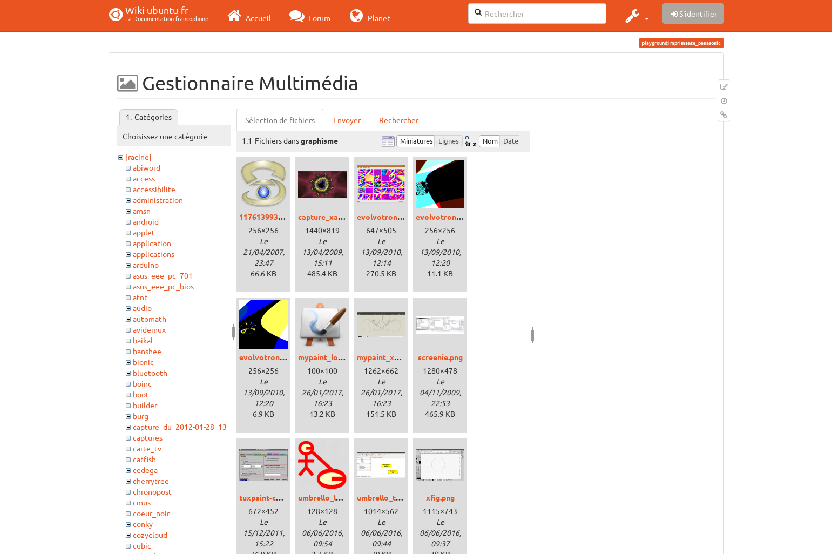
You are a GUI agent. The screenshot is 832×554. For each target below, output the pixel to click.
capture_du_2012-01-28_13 (180, 426)
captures (148, 437)
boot (141, 394)
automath (149, 318)
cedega (145, 470)
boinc (142, 383)
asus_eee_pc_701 (163, 275)
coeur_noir (151, 513)
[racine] (138, 156)
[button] (635, 15)
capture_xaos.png (329, 216)
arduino (146, 264)
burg (140, 416)
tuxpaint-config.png (274, 497)
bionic (143, 362)
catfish (144, 459)
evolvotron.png (384, 216)
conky (143, 524)
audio (142, 308)
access (144, 178)
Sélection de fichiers (280, 120)
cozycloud (150, 534)
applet (144, 232)
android (146, 221)
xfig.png (440, 497)
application (152, 243)
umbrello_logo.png (331, 497)
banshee (147, 351)
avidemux (149, 329)
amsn (142, 210)
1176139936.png (268, 216)
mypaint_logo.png (330, 357)
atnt (140, 297)
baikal (143, 340)
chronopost (152, 491)
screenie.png (440, 357)
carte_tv (147, 448)
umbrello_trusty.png (393, 497)
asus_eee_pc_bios (163, 286)
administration (158, 200)
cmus (142, 502)
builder (145, 405)
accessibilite (154, 189)
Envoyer (347, 120)
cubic (142, 545)
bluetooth (150, 372)
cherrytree (151, 480)
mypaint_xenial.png (391, 357)
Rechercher (398, 120)
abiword (146, 167)
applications (153, 254)
